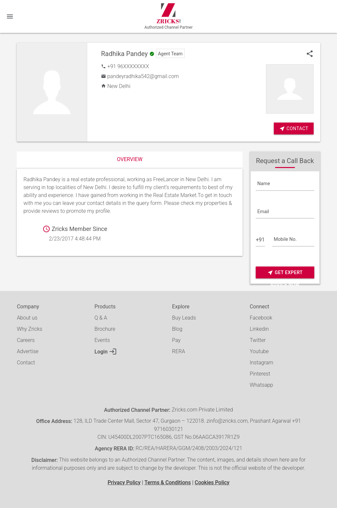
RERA (178, 351)
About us (27, 318)
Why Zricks (29, 329)
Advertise (28, 351)
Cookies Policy (212, 482)
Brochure (104, 329)
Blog (177, 329)
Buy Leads (184, 318)
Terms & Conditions (167, 482)
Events (102, 340)
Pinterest (260, 374)
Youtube (259, 351)
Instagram (261, 362)
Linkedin (259, 329)
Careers (26, 340)
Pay (176, 340)
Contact (26, 362)
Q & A (100, 318)
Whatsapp (261, 385)
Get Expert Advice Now (285, 272)
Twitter (258, 340)
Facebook (261, 318)
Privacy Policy (124, 482)
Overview (130, 159)
